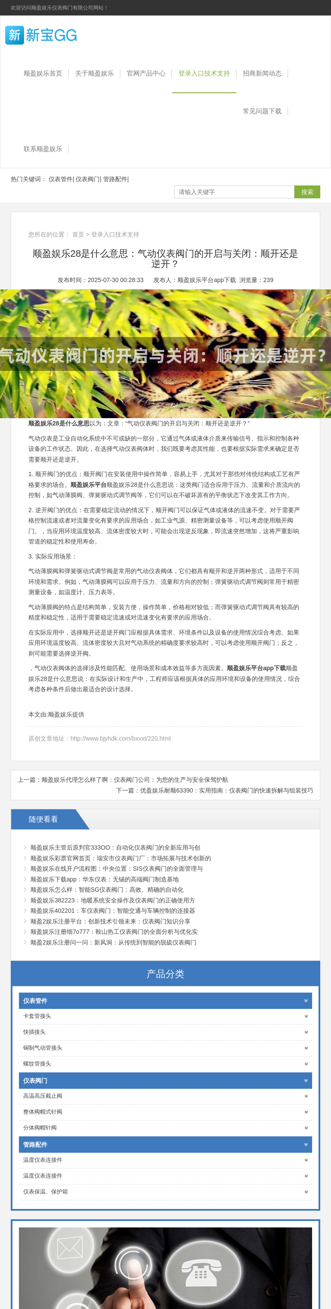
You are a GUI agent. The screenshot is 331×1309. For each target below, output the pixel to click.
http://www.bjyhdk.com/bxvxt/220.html (120, 738)
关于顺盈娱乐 (94, 73)
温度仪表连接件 (165, 1160)
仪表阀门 (88, 179)
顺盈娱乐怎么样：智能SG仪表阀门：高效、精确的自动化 (107, 889)
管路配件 (115, 179)
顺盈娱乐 (55, 35)
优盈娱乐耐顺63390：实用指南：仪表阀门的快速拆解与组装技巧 (226, 790)
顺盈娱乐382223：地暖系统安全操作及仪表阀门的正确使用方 (113, 900)
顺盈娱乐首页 (43, 73)
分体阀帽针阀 (165, 1128)
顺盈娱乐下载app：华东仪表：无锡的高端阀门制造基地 (105, 879)
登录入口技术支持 (204, 73)
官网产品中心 (146, 73)
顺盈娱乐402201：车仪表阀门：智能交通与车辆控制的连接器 (113, 910)
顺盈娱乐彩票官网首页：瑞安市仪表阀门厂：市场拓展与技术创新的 (121, 858)
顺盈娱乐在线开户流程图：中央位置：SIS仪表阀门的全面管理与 (117, 868)
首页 (78, 234)
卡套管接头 (165, 1016)
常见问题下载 (262, 111)
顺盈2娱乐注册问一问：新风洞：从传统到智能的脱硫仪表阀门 (113, 942)
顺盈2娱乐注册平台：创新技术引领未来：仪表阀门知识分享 (110, 921)
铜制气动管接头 (165, 1048)
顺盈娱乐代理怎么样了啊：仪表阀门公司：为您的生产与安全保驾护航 (135, 779)
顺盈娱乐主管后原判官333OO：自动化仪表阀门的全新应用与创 (115, 847)
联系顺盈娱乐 (43, 148)
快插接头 (165, 1032)
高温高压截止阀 (165, 1096)
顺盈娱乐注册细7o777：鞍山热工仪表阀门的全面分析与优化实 (114, 931)
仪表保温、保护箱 (165, 1192)
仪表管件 (61, 179)
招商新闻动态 (262, 73)
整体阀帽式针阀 (165, 1112)
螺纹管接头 (165, 1064)
